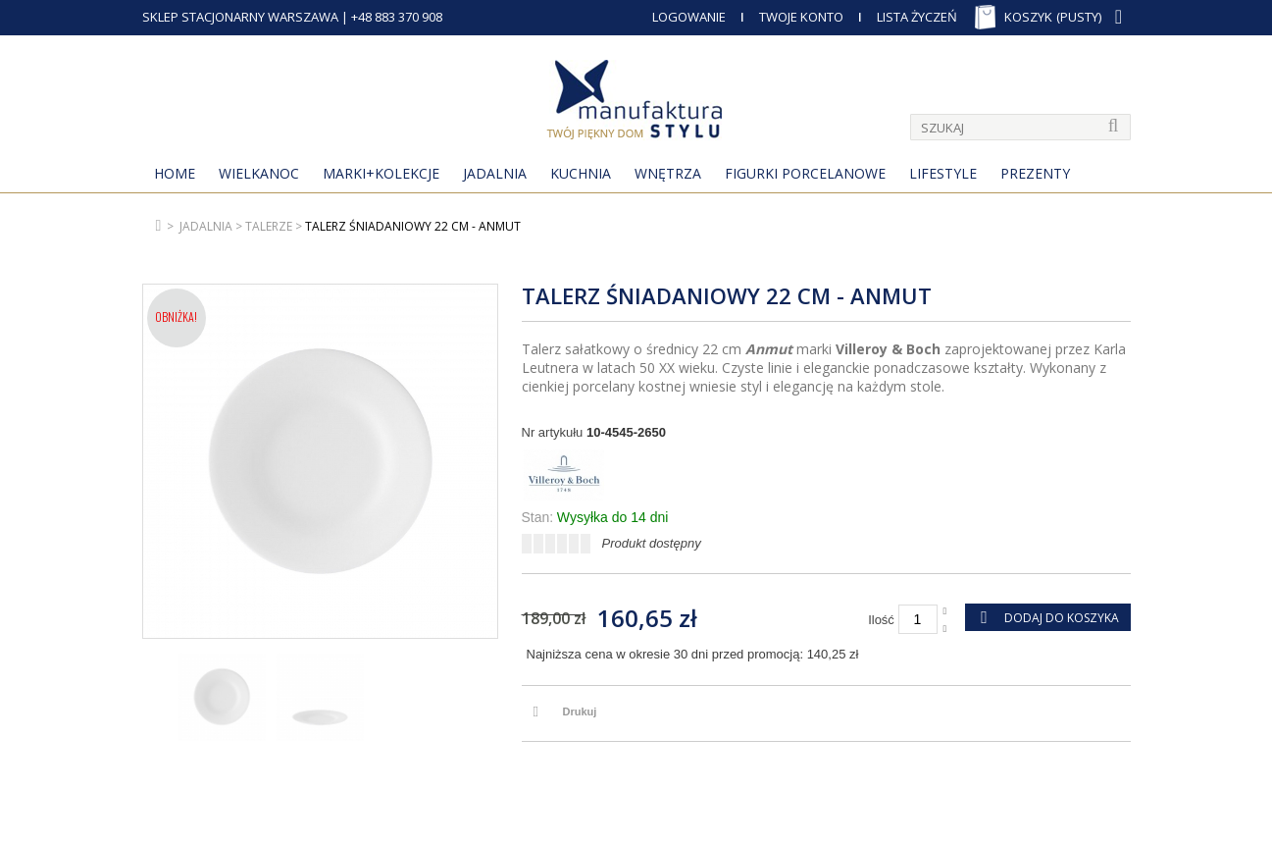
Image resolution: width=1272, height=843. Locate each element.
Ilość (881, 619)
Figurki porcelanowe (805, 173)
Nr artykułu (553, 432)
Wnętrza (668, 173)
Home (174, 173)
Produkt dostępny (651, 543)
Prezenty (1035, 173)
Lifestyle (943, 173)
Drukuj (580, 711)
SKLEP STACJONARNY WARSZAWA (240, 17)
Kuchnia (580, 173)
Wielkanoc (259, 173)
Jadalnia (495, 173)
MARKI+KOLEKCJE (381, 173)
